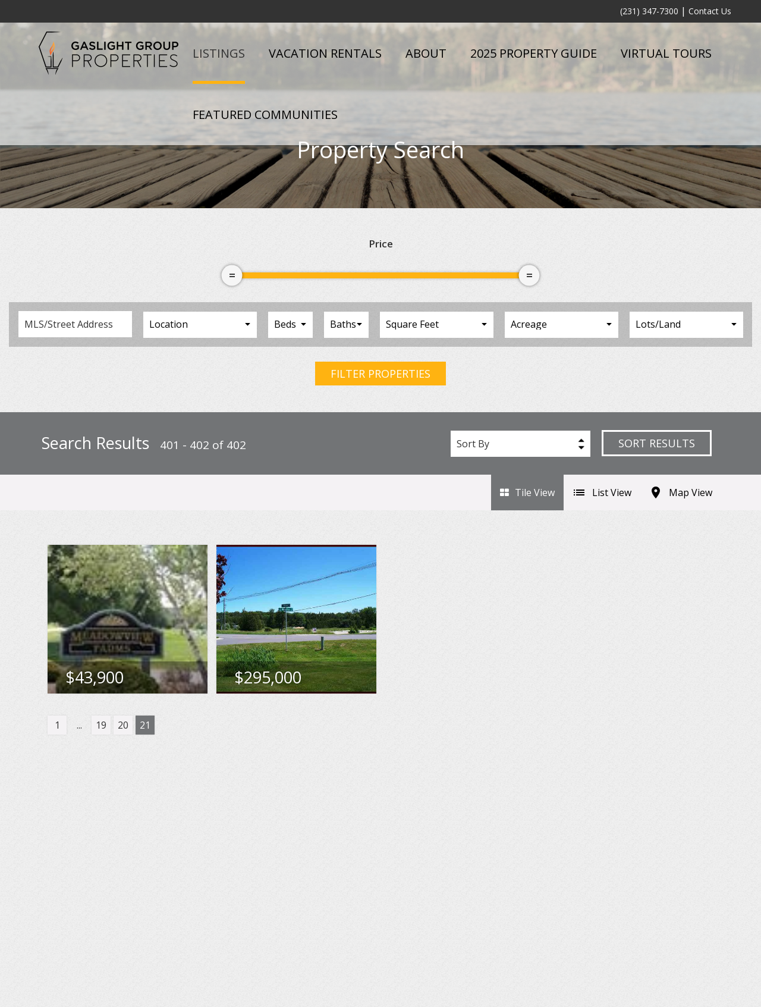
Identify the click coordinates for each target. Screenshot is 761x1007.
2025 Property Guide (533, 53)
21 (145, 725)
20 (123, 725)
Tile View (527, 492)
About (425, 53)
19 (101, 725)
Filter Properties (380, 373)
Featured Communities (265, 114)
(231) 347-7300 (649, 11)
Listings (219, 53)
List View (601, 492)
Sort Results (656, 443)
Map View (680, 492)
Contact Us (709, 11)
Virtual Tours (666, 53)
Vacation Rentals (325, 53)
